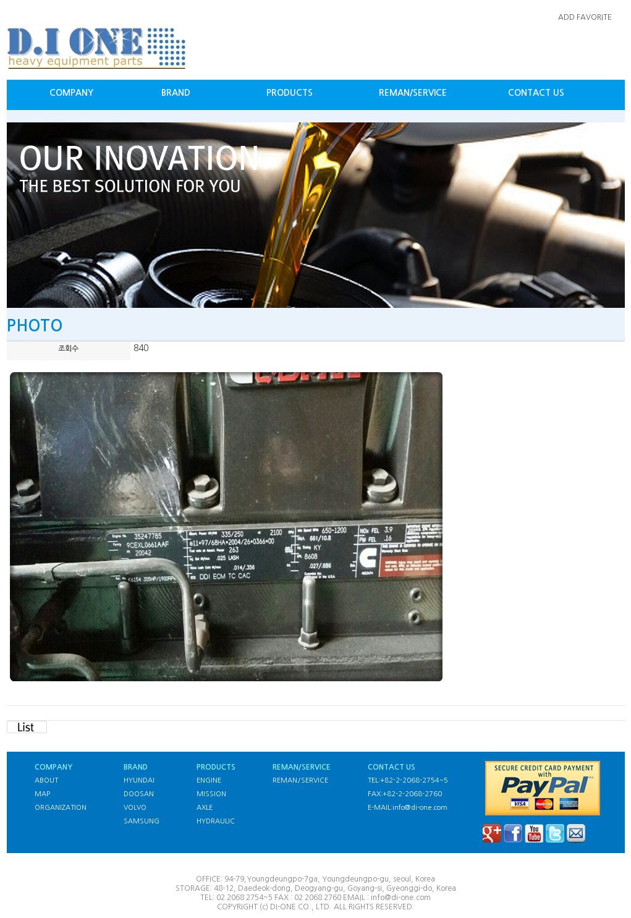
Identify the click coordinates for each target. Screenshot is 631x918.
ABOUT (46, 780)
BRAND (175, 92)
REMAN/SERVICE (413, 92)
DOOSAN (139, 794)
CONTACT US (536, 92)
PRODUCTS (289, 92)
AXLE (205, 807)
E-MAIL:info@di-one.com (407, 807)
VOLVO (135, 807)
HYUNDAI (139, 780)
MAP (42, 794)
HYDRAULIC (216, 821)
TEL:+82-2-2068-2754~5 (408, 780)
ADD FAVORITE (585, 17)
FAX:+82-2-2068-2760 (405, 794)
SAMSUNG (141, 821)
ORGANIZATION (61, 807)
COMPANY (71, 92)
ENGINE (209, 780)
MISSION (211, 794)
